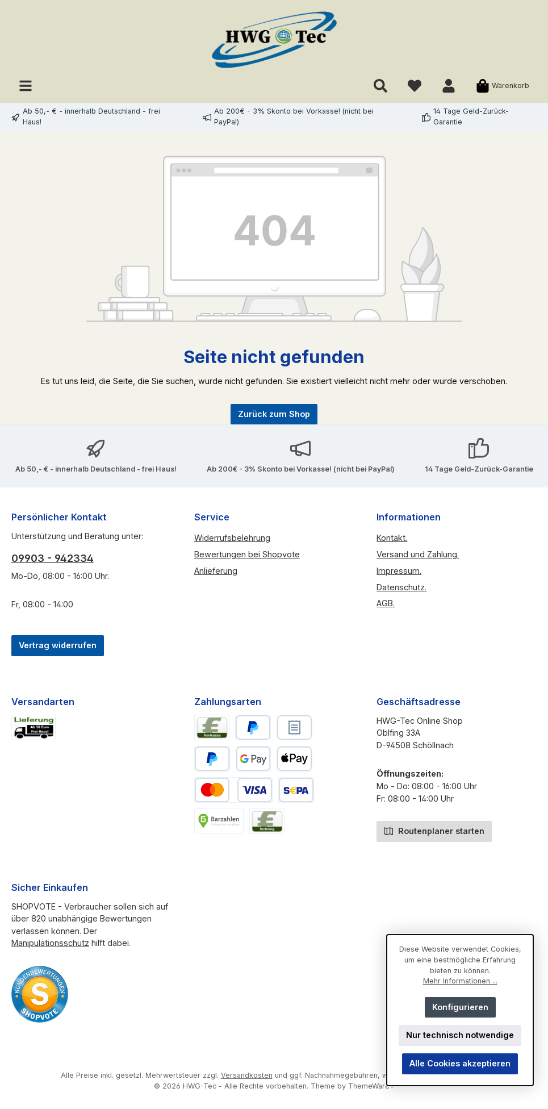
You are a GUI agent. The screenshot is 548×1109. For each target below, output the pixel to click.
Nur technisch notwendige (460, 1035)
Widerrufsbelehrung (232, 538)
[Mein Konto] (448, 85)
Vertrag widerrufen (58, 645)
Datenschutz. (401, 587)
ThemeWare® (371, 1086)
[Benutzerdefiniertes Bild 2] (39, 994)
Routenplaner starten (434, 830)
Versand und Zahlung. (418, 554)
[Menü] (25, 85)
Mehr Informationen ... (460, 981)
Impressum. (399, 571)
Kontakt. (392, 538)
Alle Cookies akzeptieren (460, 1063)
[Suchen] (380, 85)
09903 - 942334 (52, 558)
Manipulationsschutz (50, 943)
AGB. (386, 603)
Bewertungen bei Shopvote (247, 554)
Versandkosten (247, 1075)
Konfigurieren (460, 1007)
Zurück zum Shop (274, 414)
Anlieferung (215, 571)
